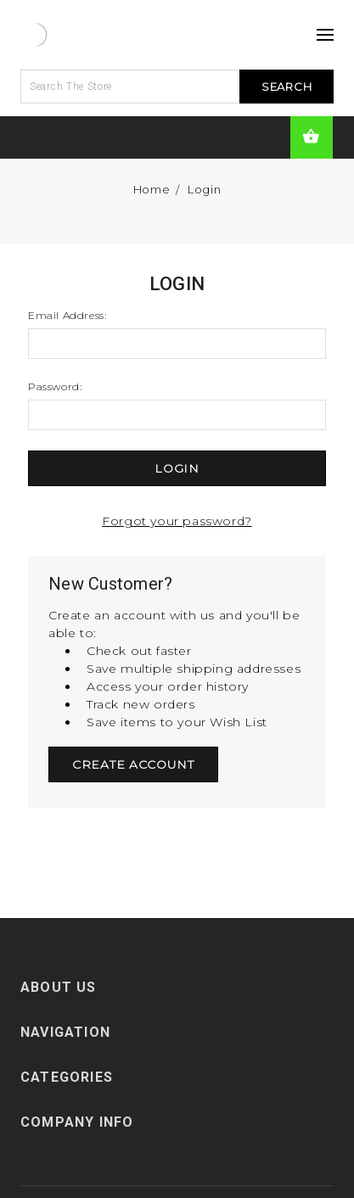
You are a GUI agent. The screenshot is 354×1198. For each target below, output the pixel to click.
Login (204, 189)
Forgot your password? (177, 521)
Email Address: (67, 315)
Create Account (133, 764)
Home (151, 189)
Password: (54, 386)
